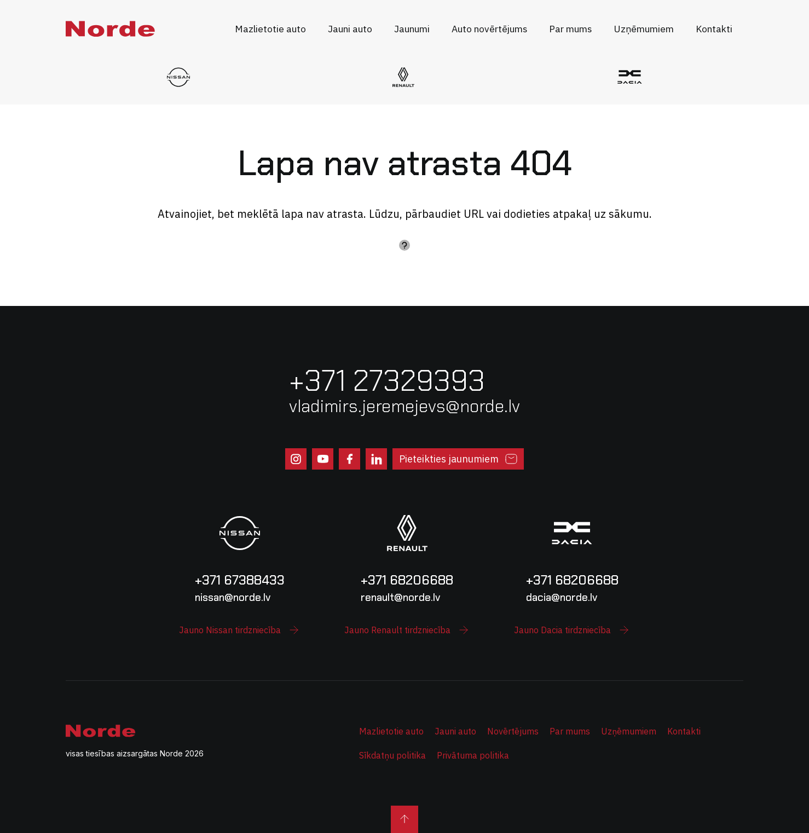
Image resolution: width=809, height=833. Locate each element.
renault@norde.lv (400, 597)
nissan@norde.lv (232, 597)
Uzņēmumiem (628, 731)
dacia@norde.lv (561, 597)
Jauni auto (455, 731)
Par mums (570, 731)
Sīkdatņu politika (392, 755)
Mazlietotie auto (391, 731)
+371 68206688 (407, 579)
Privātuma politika (473, 755)
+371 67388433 (240, 579)
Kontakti (684, 731)
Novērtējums (513, 731)
